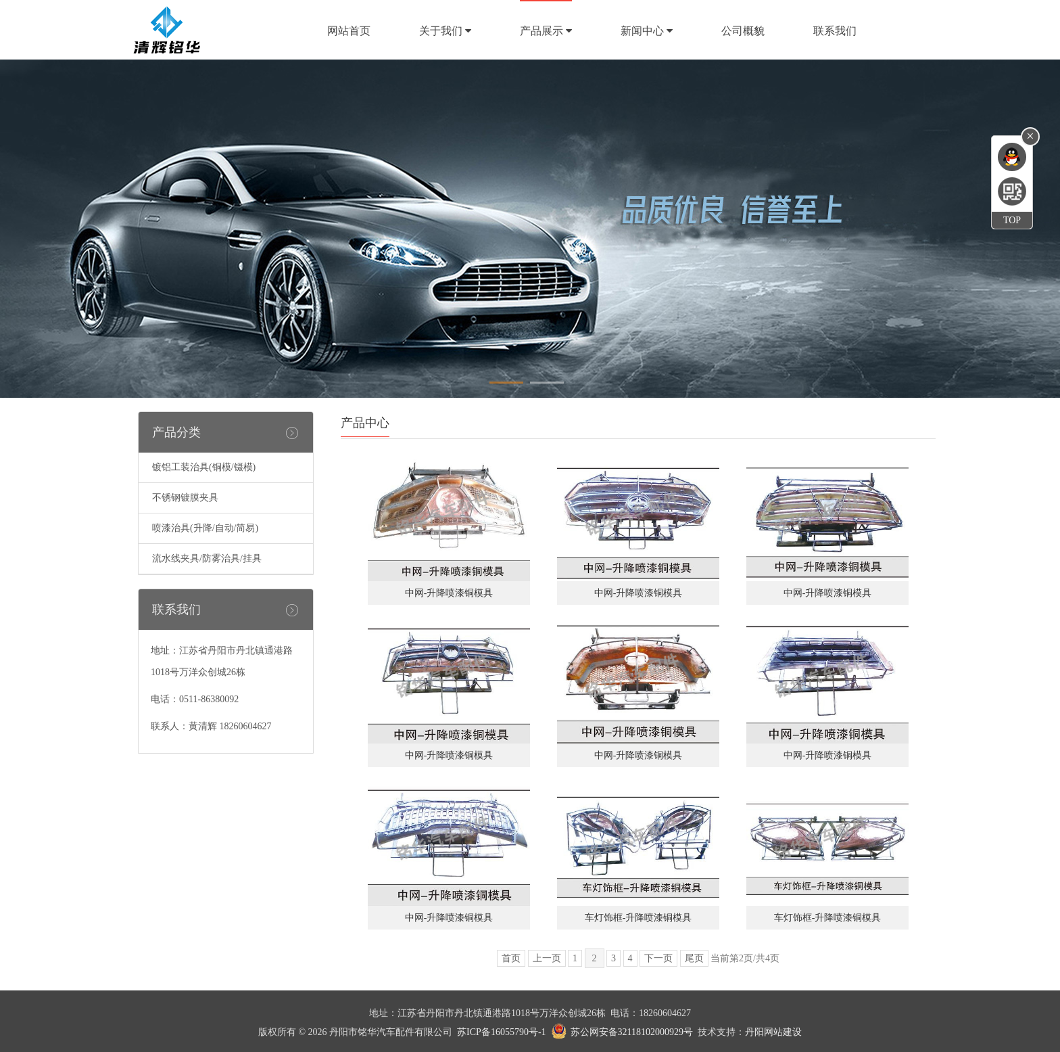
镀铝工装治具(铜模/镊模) (204, 467)
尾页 (694, 958)
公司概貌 (743, 31)
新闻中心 (647, 31)
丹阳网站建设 (773, 1032)
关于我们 (445, 31)
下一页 (658, 958)
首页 (511, 958)
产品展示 (546, 31)
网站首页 (348, 31)
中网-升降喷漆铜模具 (449, 593)
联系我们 (835, 31)
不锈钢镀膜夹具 (185, 498)
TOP (1012, 220)
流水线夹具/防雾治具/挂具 (207, 558)
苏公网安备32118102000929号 (632, 1032)
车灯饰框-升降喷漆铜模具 (638, 918)
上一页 (547, 958)
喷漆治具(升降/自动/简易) (205, 528)
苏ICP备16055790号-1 (501, 1032)
